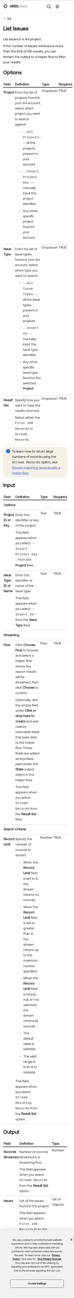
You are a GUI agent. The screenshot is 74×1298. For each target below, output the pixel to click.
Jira (9, 18)
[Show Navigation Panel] (69, 6)
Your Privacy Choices (49, 1259)
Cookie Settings (37, 1283)
